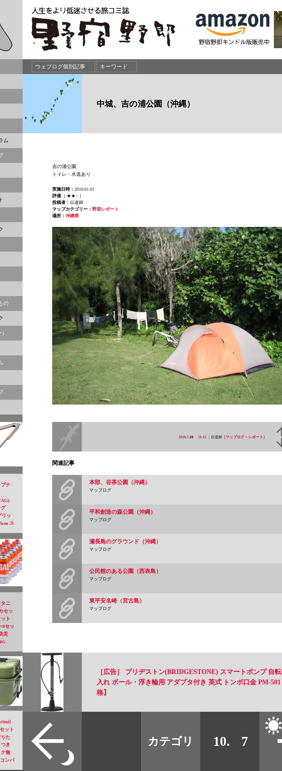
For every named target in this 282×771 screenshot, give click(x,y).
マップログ (235, 437)
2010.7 (184, 437)
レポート (255, 437)
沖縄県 (72, 215)
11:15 (202, 437)
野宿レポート (105, 209)
